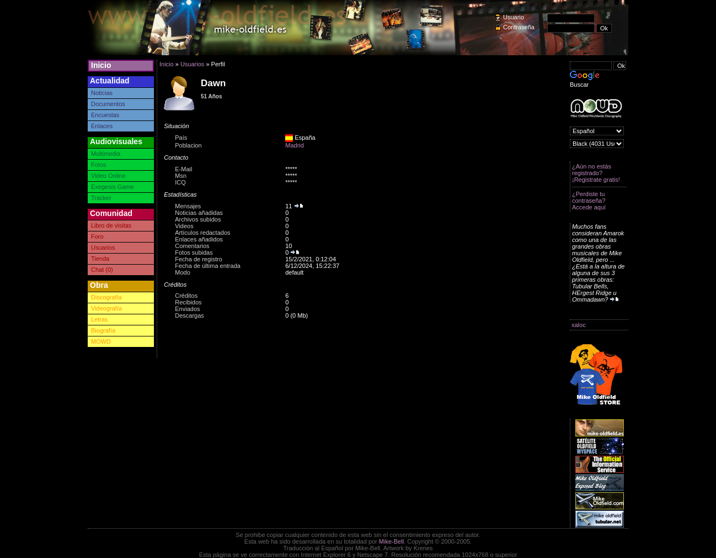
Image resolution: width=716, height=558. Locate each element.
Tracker (101, 197)
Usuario (513, 17)
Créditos (186, 295)
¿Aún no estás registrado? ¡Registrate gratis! (596, 173)
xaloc (578, 325)
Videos (184, 226)
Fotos (98, 164)
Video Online (108, 175)
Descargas (189, 315)
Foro (97, 236)
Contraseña (519, 27)
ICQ (180, 182)
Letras (99, 319)
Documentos (108, 104)
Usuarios (103, 247)
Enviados (187, 309)
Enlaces (102, 126)
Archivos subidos (198, 219)
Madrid (294, 145)
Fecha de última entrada (208, 265)
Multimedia (105, 153)
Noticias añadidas (199, 212)
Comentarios (192, 246)
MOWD (101, 341)
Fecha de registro (198, 259)
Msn (180, 175)
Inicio (101, 65)
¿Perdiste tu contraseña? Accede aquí (589, 200)
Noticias (102, 93)
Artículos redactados (202, 232)
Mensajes (188, 206)
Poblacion (188, 145)
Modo (182, 272)
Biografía (103, 330)
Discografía (106, 297)
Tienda (100, 258)
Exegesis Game (112, 186)
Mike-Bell (391, 541)
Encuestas (105, 115)
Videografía (106, 308)
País (181, 137)
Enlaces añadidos (199, 239)
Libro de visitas (111, 225)
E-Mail (183, 169)
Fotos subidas (193, 252)
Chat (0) (102, 269)
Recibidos (188, 302)
